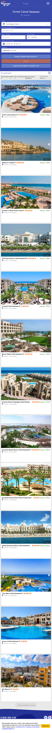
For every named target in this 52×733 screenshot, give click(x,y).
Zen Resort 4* (7, 689)
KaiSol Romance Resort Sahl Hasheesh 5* (17, 545)
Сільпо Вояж (5, 76)
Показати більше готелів (26, 705)
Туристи (4, 47)
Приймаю (45, 726)
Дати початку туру (8, 41)
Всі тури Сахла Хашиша (30, 77)
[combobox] (26, 24)
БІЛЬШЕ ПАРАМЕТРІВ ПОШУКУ (26, 57)
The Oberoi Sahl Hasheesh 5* (12, 593)
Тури (3, 21)
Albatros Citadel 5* (9, 163)
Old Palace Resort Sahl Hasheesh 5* (15, 258)
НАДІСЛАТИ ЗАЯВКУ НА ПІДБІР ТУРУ (26, 66)
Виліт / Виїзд (6, 34)
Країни (11, 76)
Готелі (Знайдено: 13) (8, 27)
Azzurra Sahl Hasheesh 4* (11, 641)
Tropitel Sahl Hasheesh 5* (11, 306)
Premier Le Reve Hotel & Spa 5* (13, 210)
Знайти (26, 61)
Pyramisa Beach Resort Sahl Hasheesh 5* (16, 450)
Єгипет (26, 15)
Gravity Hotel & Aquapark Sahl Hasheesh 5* (17, 402)
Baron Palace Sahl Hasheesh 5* (13, 354)
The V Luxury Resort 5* (10, 115)
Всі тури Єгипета (6, 73)
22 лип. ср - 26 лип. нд (13, 44)
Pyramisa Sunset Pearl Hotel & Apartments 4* (18, 498)
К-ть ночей (30, 34)
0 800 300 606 (8, 717)
